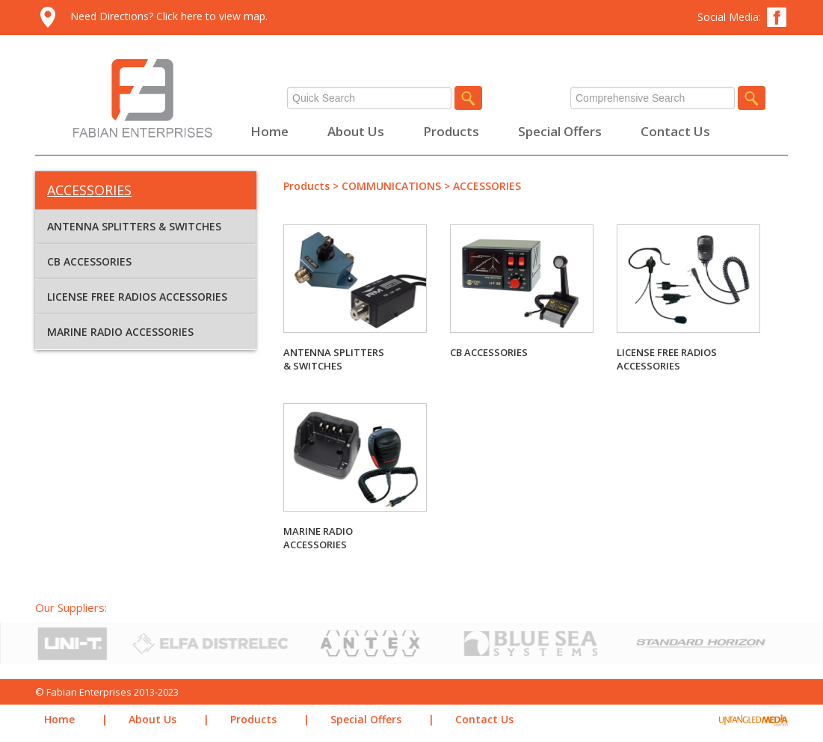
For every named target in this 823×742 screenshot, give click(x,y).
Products (451, 131)
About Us (355, 131)
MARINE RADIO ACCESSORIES (120, 332)
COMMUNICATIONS (391, 186)
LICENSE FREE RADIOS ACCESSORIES (137, 296)
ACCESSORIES (487, 186)
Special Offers (560, 131)
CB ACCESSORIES (89, 261)
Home (269, 131)
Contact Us (675, 131)
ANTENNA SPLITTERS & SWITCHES (134, 226)
